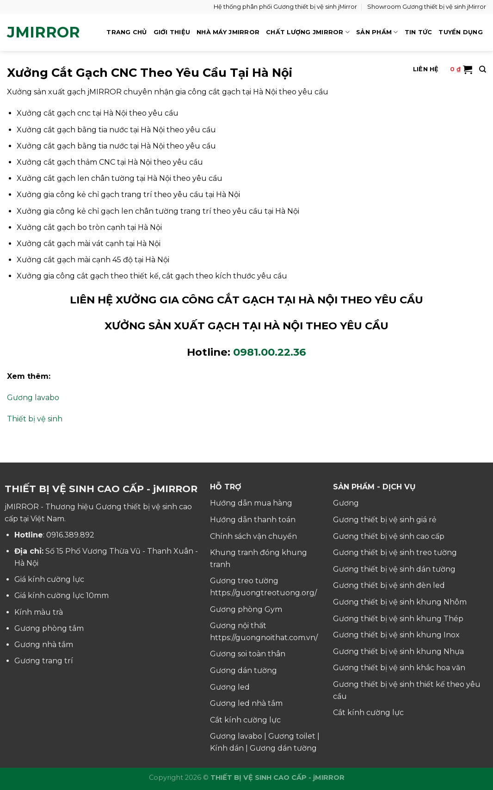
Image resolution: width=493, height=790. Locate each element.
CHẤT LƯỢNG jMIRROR (308, 32)
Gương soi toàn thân (247, 653)
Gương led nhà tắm (246, 703)
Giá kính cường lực (49, 579)
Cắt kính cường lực (245, 720)
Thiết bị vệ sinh (34, 418)
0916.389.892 (70, 535)
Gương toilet (291, 736)
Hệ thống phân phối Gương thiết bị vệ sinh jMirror (285, 6)
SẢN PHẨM (377, 32)
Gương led (230, 687)
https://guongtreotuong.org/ (263, 592)
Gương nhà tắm (43, 644)
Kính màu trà (38, 612)
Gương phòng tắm (49, 628)
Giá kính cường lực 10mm (61, 595)
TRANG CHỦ (126, 32)
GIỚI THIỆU (172, 32)
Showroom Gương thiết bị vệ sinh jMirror (426, 6)
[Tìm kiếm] (482, 69)
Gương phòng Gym (246, 609)
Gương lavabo (33, 397)
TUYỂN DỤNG (460, 32)
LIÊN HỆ (426, 69)
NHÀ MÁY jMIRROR (228, 32)
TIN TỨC (418, 32)
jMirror (43, 32)
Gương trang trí (43, 660)
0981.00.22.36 (269, 352)
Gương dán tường (243, 670)
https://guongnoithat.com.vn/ (264, 637)
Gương (346, 503)
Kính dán (227, 748)
